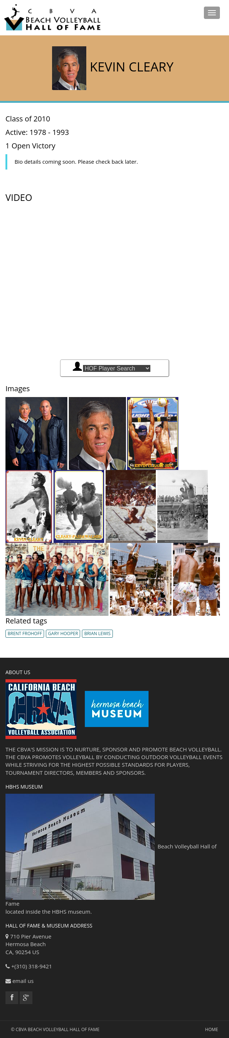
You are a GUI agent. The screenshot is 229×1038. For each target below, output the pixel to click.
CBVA (21, 1029)
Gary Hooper (63, 633)
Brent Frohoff (25, 633)
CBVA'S (26, 749)
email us (22, 980)
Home (211, 1029)
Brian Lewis (97, 633)
